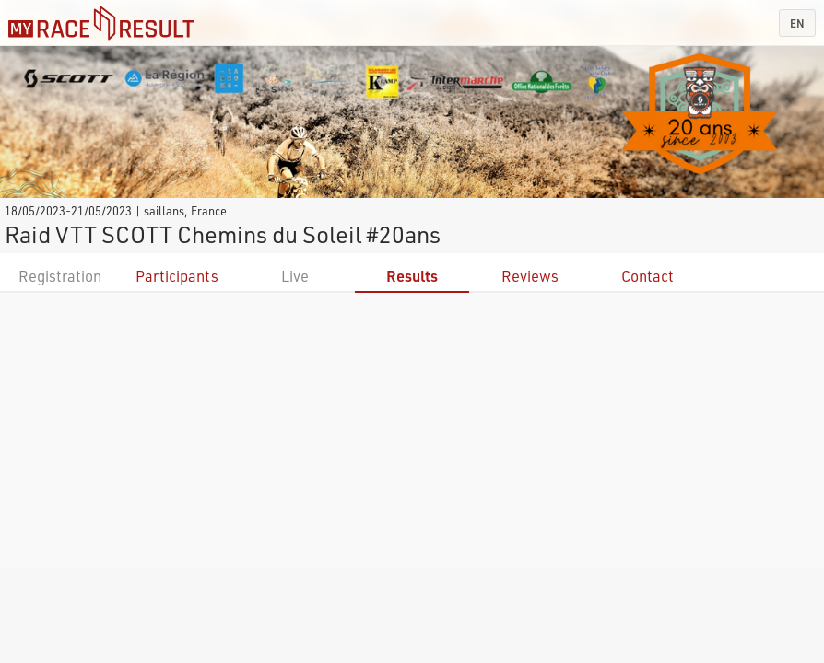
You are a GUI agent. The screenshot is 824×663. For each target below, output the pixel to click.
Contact (647, 275)
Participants (176, 275)
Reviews (530, 275)
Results (412, 275)
